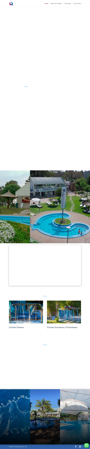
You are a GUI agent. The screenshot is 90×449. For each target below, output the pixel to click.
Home (46, 3)
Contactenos (77, 3)
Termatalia (67, 3)
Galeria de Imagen (56, 3)
